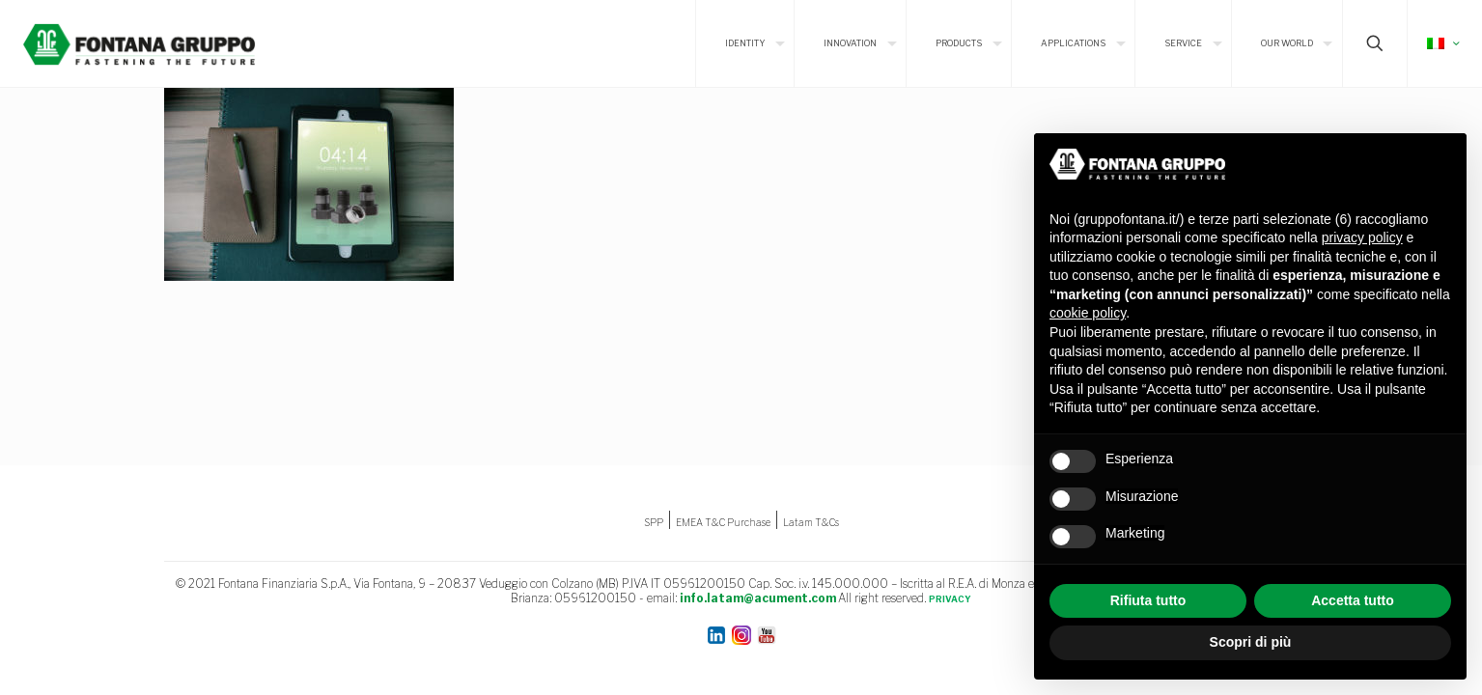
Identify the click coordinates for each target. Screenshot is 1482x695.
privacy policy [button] (1362, 237)
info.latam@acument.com (758, 598)
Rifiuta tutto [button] (1148, 600)
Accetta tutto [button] (1352, 600)
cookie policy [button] (1087, 312)
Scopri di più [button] (1251, 642)
